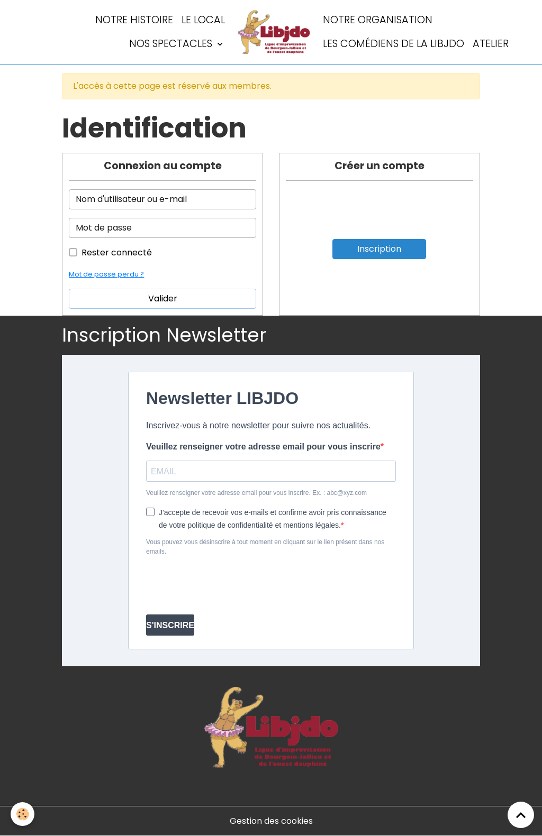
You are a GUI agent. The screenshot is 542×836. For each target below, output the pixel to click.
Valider (162, 298)
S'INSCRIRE (170, 625)
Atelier (491, 43)
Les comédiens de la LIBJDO (393, 43)
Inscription (379, 249)
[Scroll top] (521, 815)
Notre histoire (134, 20)
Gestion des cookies (271, 821)
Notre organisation (377, 20)
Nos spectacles (172, 43)
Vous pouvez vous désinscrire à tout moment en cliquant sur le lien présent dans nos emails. (265, 546)
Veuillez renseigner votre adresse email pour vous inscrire (263, 446)
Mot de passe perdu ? (106, 274)
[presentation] (226, 585)
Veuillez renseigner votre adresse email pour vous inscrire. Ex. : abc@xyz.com (256, 493)
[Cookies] (22, 814)
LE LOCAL (203, 20)
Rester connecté (117, 252)
